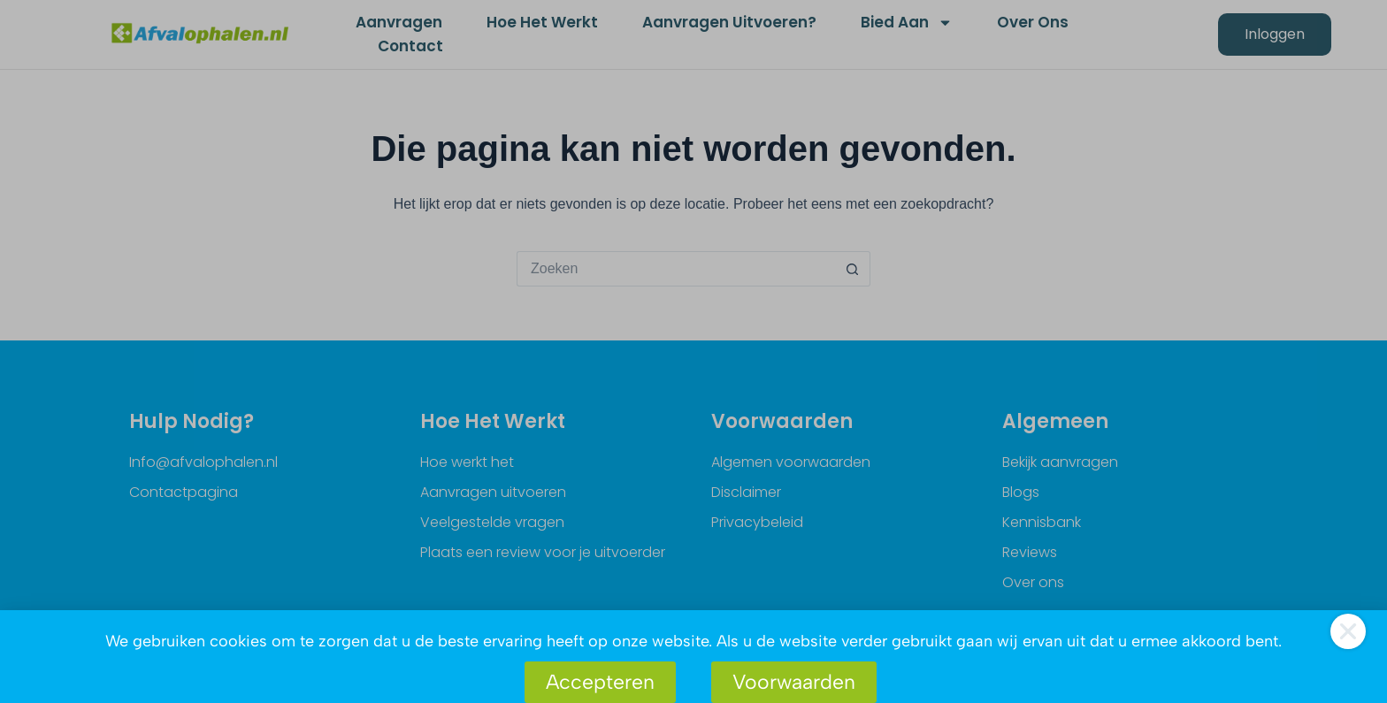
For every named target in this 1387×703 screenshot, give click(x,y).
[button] (1348, 631)
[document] (693, 351)
